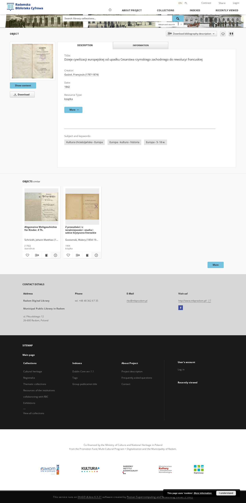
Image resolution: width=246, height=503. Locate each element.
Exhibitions (29, 403)
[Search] (178, 18)
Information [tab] (141, 45)
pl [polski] (186, 3)
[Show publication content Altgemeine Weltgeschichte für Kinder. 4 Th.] (46, 255)
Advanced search (166, 24)
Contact (126, 384)
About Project (132, 10)
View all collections (33, 413)
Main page (28, 355)
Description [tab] (85, 45)
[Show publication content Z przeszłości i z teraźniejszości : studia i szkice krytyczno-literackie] (87, 255)
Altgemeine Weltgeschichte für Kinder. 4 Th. (40, 228)
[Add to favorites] (222, 33)
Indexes (195, 10)
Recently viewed (227, 10)
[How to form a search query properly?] (181, 24)
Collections (165, 10)
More (216, 264)
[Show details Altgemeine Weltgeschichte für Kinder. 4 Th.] (55, 255)
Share (222, 3)
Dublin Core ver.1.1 (83, 371)
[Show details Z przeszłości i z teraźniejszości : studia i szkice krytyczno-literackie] (95, 255)
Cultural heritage (32, 371)
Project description (132, 371)
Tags (75, 377)
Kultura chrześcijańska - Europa (84, 142)
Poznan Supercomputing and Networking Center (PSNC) (160, 497)
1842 (67, 86)
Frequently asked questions (137, 377)
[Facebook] (180, 308)
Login (236, 3)
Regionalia (29, 377)
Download (21, 94)
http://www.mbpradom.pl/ (194, 300)
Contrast (206, 3)
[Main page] (109, 10)
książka (68, 99)
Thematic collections (34, 384)
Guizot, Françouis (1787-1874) (81, 74)
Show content (23, 85)
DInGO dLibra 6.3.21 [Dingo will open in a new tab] (90, 497)
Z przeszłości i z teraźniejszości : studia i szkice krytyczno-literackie (80, 229)
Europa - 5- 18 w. (155, 142)
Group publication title (84, 384)
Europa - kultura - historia (124, 142)
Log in (181, 369)
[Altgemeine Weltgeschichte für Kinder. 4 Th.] (41, 206)
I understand (226, 493)
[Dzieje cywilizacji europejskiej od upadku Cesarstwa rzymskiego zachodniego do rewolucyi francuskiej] (32, 61)
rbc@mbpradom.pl (137, 300)
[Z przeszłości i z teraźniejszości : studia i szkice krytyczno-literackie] (82, 206)
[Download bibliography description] (36, 255)
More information (203, 493)
